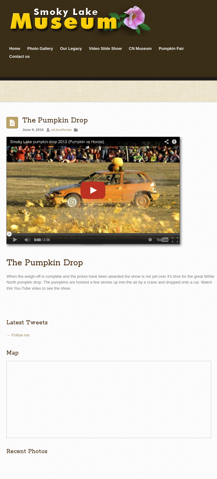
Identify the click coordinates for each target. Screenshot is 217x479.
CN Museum (140, 48)
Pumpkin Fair (171, 48)
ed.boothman (61, 130)
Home (14, 48)
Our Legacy (71, 48)
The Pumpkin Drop (55, 120)
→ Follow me (18, 335)
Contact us (19, 56)
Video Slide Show (105, 48)
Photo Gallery (40, 48)
